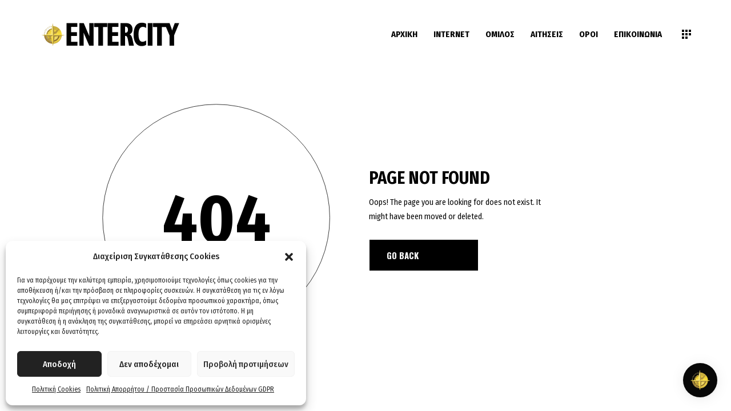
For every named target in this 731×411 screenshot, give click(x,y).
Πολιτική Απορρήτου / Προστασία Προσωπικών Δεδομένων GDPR (180, 389)
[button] (289, 257)
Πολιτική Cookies (56, 389)
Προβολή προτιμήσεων (245, 364)
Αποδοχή (59, 364)
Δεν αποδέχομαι (149, 364)
